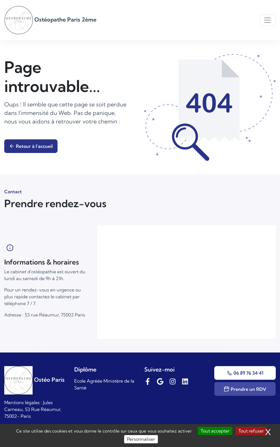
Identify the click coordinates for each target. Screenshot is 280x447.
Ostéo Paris (34, 379)
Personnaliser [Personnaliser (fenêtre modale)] (141, 439)
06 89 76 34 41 (245, 373)
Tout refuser (251, 431)
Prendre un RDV (245, 389)
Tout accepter (215, 431)
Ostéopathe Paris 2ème (50, 19)
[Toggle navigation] (267, 20)
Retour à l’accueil (31, 146)
